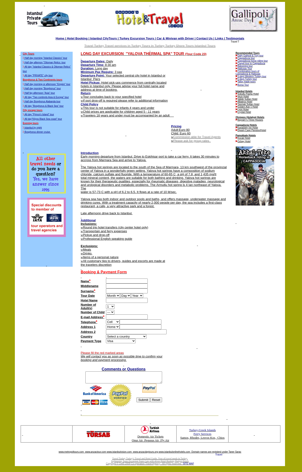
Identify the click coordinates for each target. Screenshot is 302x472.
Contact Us (204, 38)
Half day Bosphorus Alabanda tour (42, 101)
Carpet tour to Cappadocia (251, 63)
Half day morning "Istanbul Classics (46, 58)
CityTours (103, 38)
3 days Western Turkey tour (252, 76)
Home (60, 38)
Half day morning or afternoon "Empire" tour (47, 84)
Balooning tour (245, 66)
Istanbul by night (33, 127)
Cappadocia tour (246, 58)
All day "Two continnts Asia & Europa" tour (47, 97)
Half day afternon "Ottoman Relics (45, 62)
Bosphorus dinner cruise (37, 132)
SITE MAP (188, 465)
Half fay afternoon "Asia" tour (40, 93)
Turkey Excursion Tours (136, 38)
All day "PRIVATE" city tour (39, 75)
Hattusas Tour (245, 68)
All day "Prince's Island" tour (39, 114)
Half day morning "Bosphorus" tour (43, 88)
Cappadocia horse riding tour (253, 61)
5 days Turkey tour (247, 79)
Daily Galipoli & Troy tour (251, 55)
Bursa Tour (243, 85)
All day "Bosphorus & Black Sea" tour (44, 106)
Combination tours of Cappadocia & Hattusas (248, 72)
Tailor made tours (247, 81)
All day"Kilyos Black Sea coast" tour (43, 119)
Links (219, 38)
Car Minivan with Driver (175, 38)
